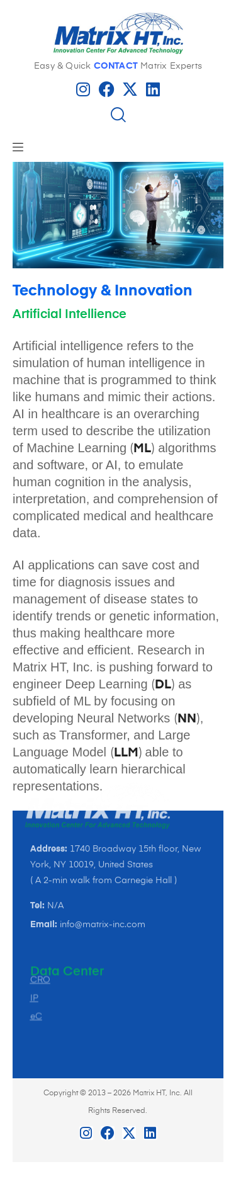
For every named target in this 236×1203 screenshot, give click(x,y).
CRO (40, 926)
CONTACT (116, 66)
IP (34, 944)
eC (36, 963)
